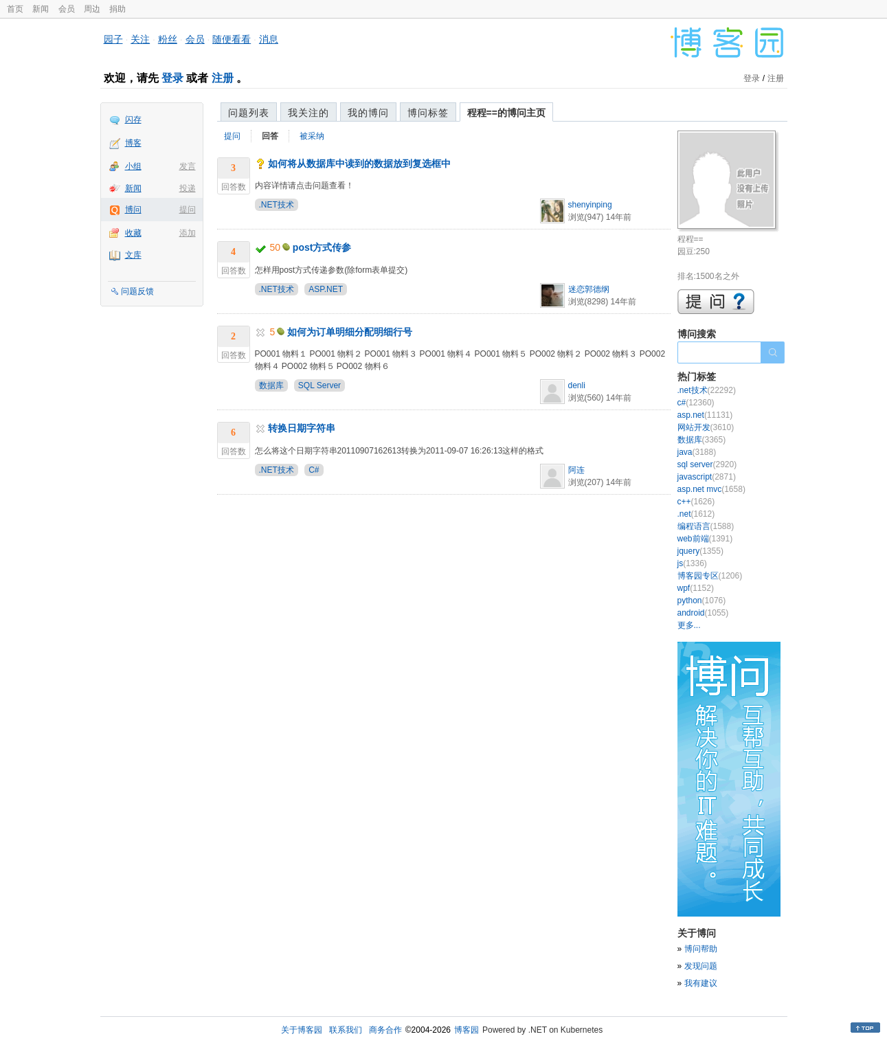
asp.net (705, 415)
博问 (133, 209)
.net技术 (706, 390)
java (697, 452)
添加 (187, 233)
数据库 (271, 385)
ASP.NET (325, 289)
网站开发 (705, 427)
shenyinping (590, 205)
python (701, 600)
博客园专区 (710, 576)
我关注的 (308, 112)
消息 (268, 39)
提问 (187, 209)
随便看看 (231, 39)
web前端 (705, 538)
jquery (700, 551)
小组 (133, 166)
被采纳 (312, 136)
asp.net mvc (711, 489)
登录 (172, 78)
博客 (133, 143)
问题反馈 (137, 291)
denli (576, 385)
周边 (92, 9)
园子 (113, 39)
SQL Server (319, 385)
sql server (707, 464)
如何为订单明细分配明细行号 (349, 331)
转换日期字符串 (301, 428)
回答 (270, 136)
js (692, 563)
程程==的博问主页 (506, 112)
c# (696, 402)
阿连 (576, 470)
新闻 (40, 9)
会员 (66, 9)
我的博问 (368, 112)
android (703, 613)
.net (696, 514)
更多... (689, 625)
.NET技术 (276, 205)
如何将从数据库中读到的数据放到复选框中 (359, 163)
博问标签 (428, 112)
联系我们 (345, 1030)
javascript (706, 477)
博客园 (466, 1030)
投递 (187, 188)
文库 (133, 255)
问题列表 (248, 112)
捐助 (117, 9)
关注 (140, 39)
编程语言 (705, 526)
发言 (187, 166)
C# (313, 470)
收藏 (133, 233)
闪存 (133, 119)
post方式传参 (322, 247)
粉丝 (167, 39)
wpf (695, 588)
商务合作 (385, 1030)
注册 (223, 78)
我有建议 (700, 983)
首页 (15, 9)
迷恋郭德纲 (588, 289)
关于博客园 (301, 1030)
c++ (696, 501)
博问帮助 (700, 949)
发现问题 (700, 966)
